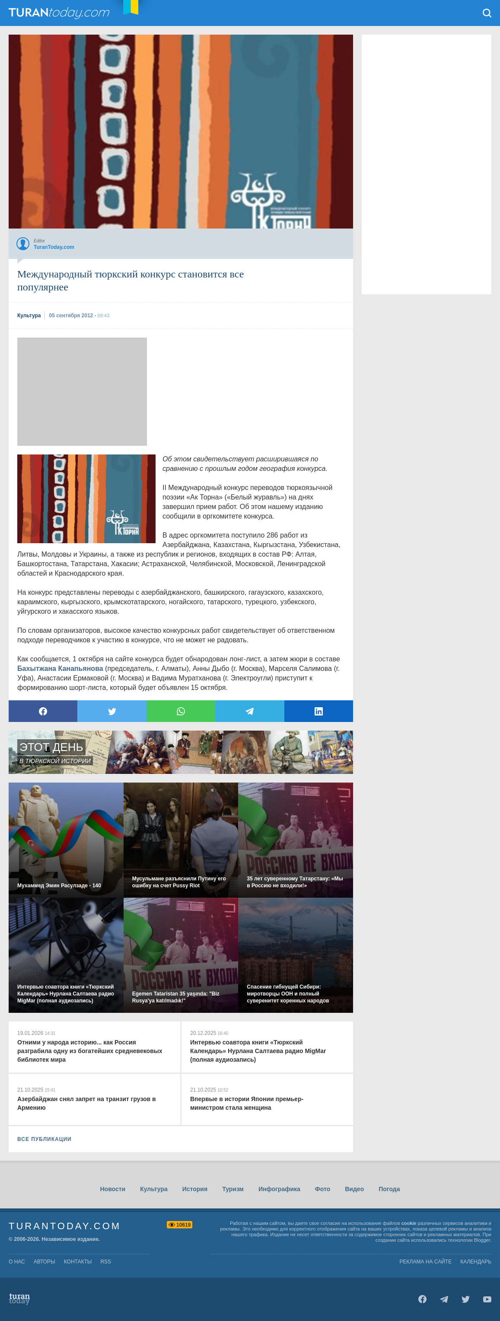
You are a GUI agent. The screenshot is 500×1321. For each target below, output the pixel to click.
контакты (78, 1262)
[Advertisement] (82, 392)
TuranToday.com (60, 12)
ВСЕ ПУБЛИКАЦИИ (44, 1139)
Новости (112, 1189)
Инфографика (279, 1189)
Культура (154, 1189)
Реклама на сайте (426, 1262)
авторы (44, 1262)
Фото (322, 1189)
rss (105, 1262)
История (194, 1189)
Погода (389, 1189)
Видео (354, 1189)
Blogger (482, 1240)
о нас (17, 1262)
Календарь (475, 1262)
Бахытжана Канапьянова (60, 668)
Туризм (233, 1189)
